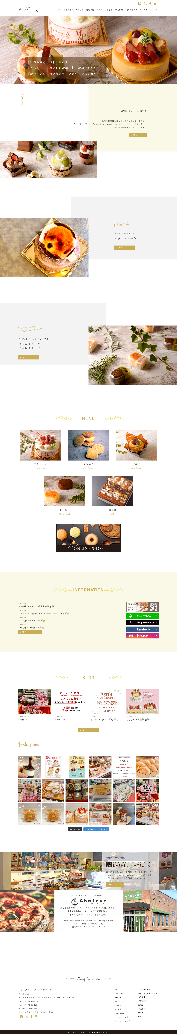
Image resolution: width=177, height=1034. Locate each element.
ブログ (99, 9)
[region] (88, 49)
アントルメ (142, 1001)
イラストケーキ (144, 989)
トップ (58, 9)
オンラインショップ (148, 9)
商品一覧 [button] (90, 9)
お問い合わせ (131, 9)
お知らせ (80, 9)
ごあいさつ (68, 9)
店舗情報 (109, 9)
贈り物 (140, 1016)
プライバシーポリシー (123, 1017)
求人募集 (119, 9)
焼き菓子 (141, 1012)
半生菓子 (141, 1008)
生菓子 (140, 1004)
